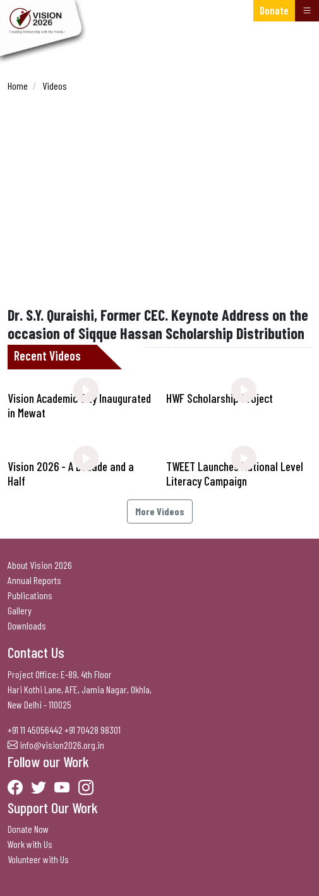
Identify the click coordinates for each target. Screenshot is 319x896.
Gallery (20, 610)
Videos (54, 86)
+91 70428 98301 (92, 730)
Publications (30, 595)
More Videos (159, 511)
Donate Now (28, 829)
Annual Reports (34, 580)
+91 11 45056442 (35, 730)
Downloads (27, 625)
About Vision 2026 (40, 565)
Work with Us (30, 844)
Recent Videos (47, 355)
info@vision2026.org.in (62, 745)
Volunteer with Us (38, 859)
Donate (274, 10)
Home (18, 86)
